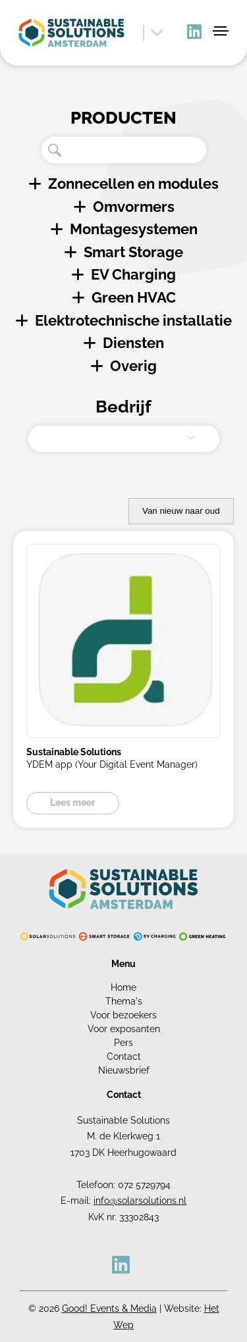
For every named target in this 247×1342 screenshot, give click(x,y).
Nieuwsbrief (124, 1070)
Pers (123, 1042)
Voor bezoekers (123, 1015)
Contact (124, 1056)
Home (123, 987)
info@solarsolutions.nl (140, 1200)
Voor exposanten (124, 1029)
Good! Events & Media (109, 1308)
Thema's (123, 1001)
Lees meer (73, 802)
